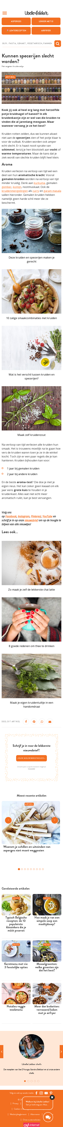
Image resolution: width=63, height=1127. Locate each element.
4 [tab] (35, 1081)
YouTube (47, 516)
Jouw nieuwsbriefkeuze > (32, 758)
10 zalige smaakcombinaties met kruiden (31, 318)
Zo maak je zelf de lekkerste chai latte (31, 589)
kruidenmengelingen (15, 191)
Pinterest (36, 516)
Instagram (24, 516)
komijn (17, 187)
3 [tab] (31, 1081)
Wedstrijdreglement (18, 1114)
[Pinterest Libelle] (51, 1093)
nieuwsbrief (31, 520)
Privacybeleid (31, 768)
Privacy (15, 1103)
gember (6, 187)
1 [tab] (25, 1081)
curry (36, 191)
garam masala (52, 191)
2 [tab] (28, 1081)
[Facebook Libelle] (36, 1093)
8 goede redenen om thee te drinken (31, 646)
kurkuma (39, 183)
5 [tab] (38, 1081)
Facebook (10, 516)
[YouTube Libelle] (46, 1093)
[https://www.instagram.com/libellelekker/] (41, 1093)
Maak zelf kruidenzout (31, 435)
